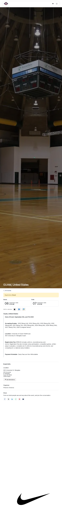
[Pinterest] (19, 399)
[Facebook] (4, 399)
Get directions (10, 379)
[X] (8, 399)
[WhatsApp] (15, 399)
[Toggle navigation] (56, 3)
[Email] (23, 399)
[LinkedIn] (12, 399)
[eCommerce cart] (52, 3)
